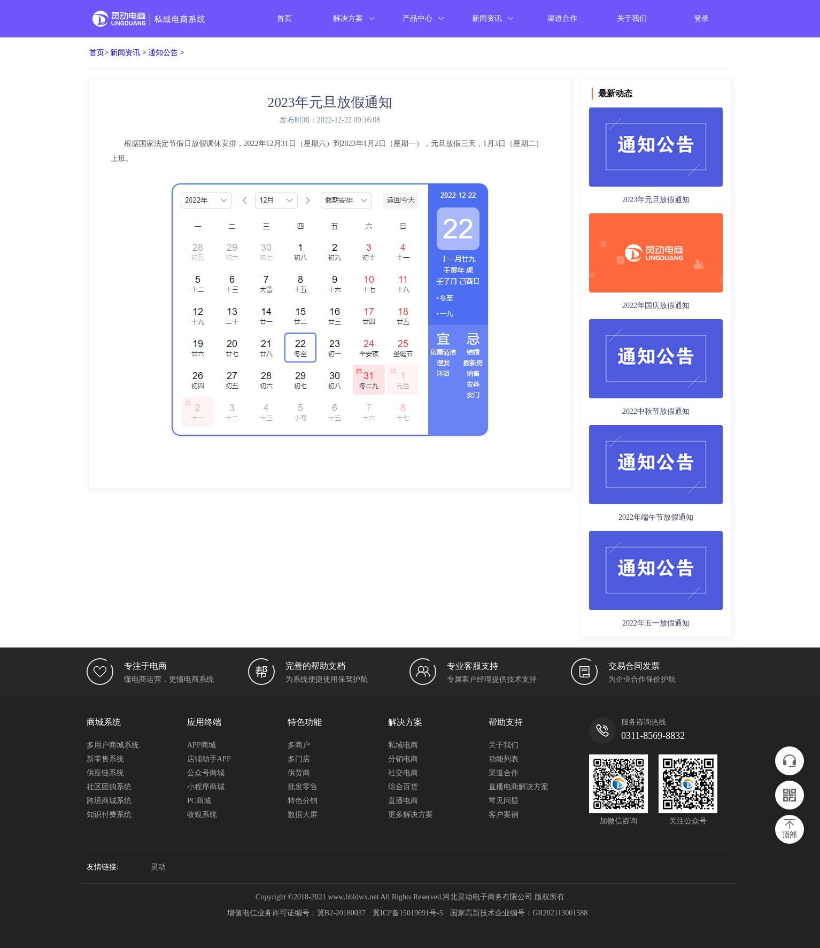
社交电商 (403, 773)
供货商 (299, 773)
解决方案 (354, 18)
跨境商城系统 (109, 801)
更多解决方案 (410, 815)
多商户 (299, 745)
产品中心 (423, 18)
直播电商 (403, 801)
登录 (701, 18)
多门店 (299, 759)
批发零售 (303, 787)
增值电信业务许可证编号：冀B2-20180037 (296, 913)
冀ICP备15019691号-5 (408, 913)
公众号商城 (206, 773)
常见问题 (504, 801)
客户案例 (504, 815)
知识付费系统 (109, 815)
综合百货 (403, 787)
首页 (284, 18)
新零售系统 (105, 759)
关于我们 (632, 18)
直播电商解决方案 (518, 787)
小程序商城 (206, 787)
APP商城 (201, 745)
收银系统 (202, 815)
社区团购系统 (109, 787)
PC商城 (199, 801)
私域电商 (403, 745)
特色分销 (303, 801)
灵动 (158, 867)
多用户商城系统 (113, 745)
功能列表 (504, 759)
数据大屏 (303, 815)
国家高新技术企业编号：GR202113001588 (518, 913)
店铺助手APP (209, 759)
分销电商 (403, 759)
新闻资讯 (493, 18)
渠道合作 (562, 18)
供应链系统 (105, 773)
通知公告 (163, 53)
